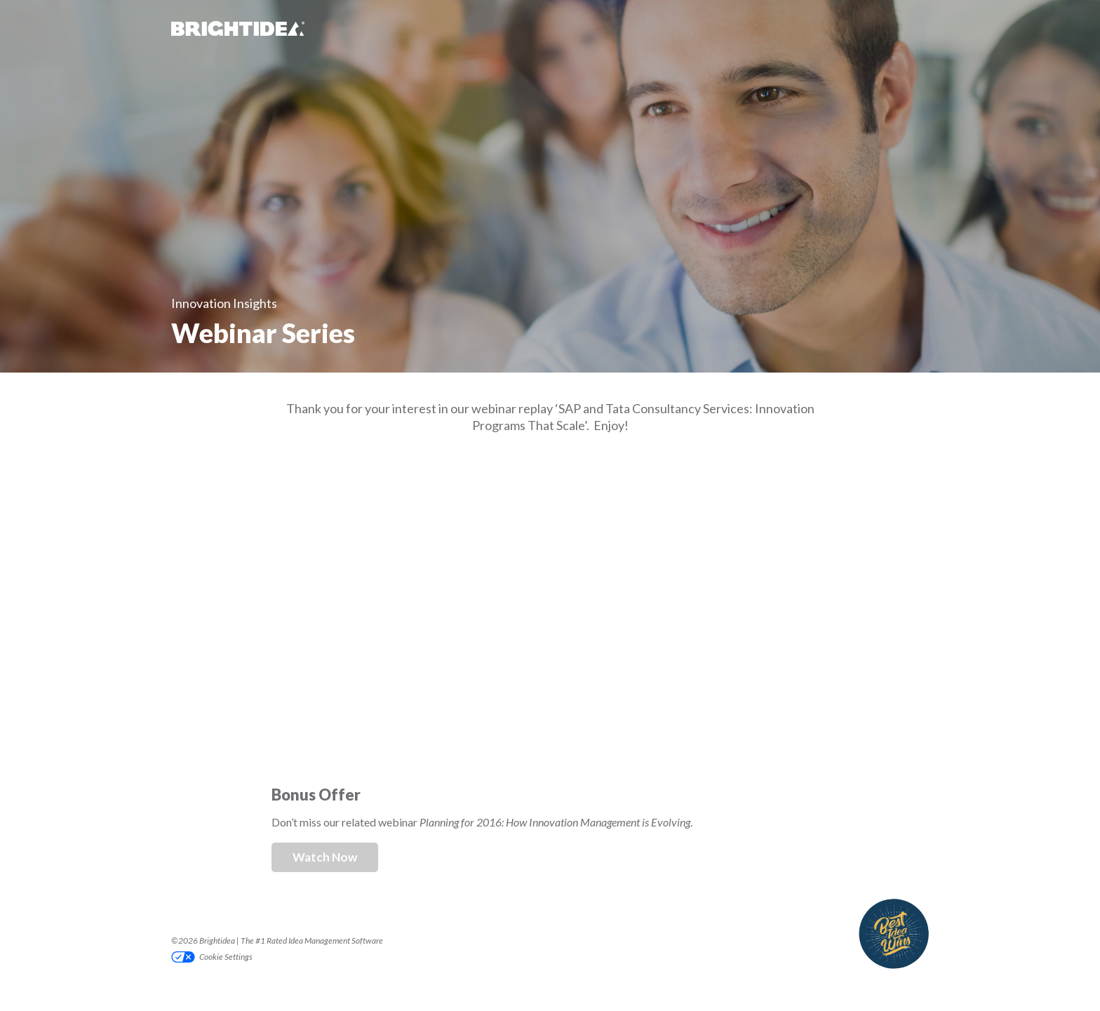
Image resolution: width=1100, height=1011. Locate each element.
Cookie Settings (226, 956)
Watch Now (325, 857)
